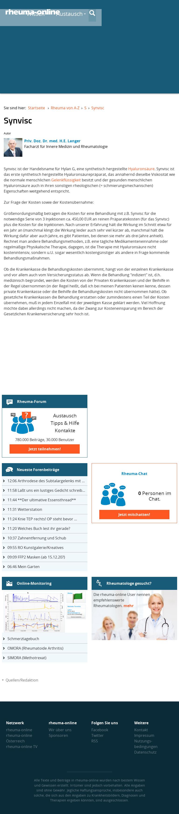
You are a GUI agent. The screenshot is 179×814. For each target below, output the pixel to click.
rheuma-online (19, 729)
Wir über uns (60, 729)
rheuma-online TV (22, 746)
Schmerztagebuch (23, 638)
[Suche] (169, 12)
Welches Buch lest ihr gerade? (38, 528)
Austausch (133, 12)
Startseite (36, 107)
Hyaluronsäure (141, 168)
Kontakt (141, 729)
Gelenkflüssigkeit (66, 180)
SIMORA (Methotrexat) (26, 657)
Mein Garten (23, 566)
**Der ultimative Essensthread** (41, 499)
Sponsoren (58, 735)
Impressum (144, 735)
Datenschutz (145, 752)
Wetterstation (24, 509)
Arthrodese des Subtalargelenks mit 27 (46, 480)
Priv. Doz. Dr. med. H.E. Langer (52, 140)
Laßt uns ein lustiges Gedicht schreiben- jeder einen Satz (47, 490)
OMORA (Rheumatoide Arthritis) (35, 648)
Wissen (100, 12)
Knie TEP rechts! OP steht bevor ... (42, 519)
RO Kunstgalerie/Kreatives (35, 547)
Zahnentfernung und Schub (36, 538)
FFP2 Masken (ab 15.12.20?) (36, 557)
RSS (94, 741)
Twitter (97, 735)
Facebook (99, 729)
